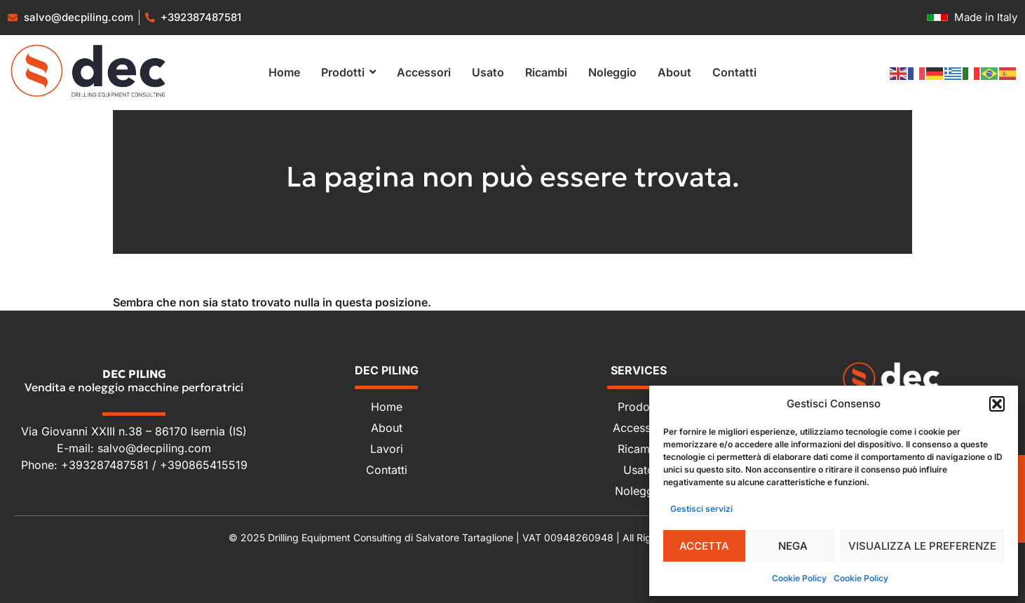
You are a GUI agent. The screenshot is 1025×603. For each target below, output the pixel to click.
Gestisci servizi (701, 508)
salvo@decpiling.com (154, 448)
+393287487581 (106, 465)
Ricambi (639, 449)
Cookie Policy (799, 578)
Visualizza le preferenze (922, 546)
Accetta (704, 546)
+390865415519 (203, 465)
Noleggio (639, 491)
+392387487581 (201, 17)
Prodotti (639, 407)
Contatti (386, 470)
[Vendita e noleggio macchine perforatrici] (88, 70)
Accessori (639, 428)
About (386, 428)
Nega (793, 546)
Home (386, 407)
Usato (638, 470)
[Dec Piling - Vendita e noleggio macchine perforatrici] (891, 378)
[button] (997, 404)
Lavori (386, 449)
